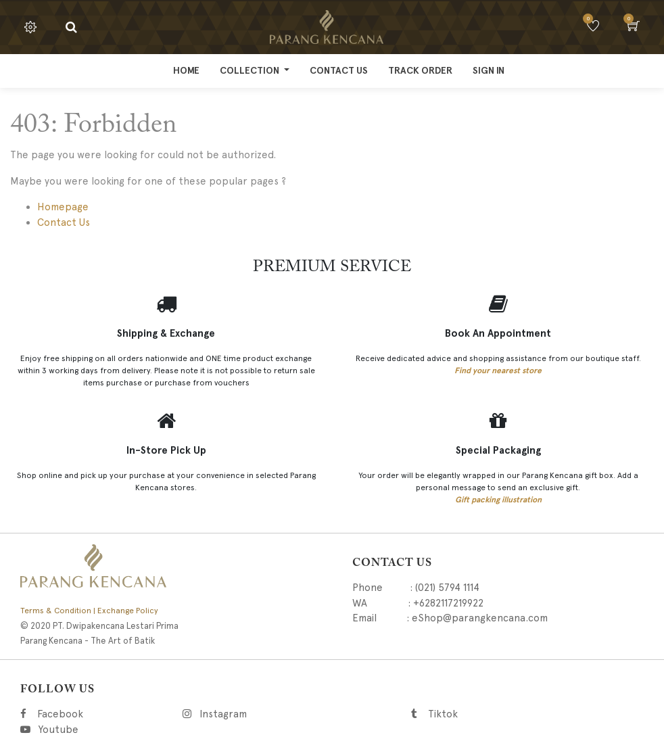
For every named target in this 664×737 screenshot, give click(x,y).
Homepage (63, 207)
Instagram (292, 714)
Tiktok (503, 714)
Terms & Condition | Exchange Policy (89, 610)
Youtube (57, 729)
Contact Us (63, 222)
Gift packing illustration (498, 499)
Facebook (78, 714)
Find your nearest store (498, 370)
